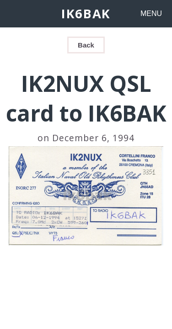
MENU (151, 13)
